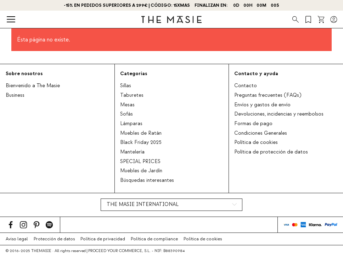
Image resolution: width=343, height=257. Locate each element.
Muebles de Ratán (141, 133)
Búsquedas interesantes (147, 180)
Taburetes (132, 95)
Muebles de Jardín (141, 171)
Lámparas (131, 124)
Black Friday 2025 (141, 142)
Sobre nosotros (24, 73)
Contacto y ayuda (256, 73)
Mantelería (132, 152)
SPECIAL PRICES (140, 161)
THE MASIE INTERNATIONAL (143, 204)
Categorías (133, 73)
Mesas (127, 105)
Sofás (126, 114)
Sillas (125, 86)
